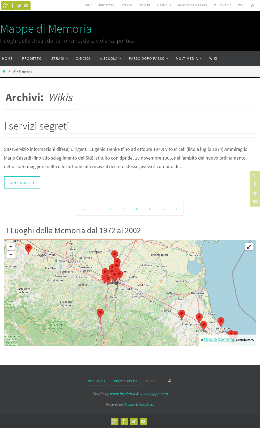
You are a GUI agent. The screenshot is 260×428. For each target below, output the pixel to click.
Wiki (241, 5)
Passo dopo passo (192, 5)
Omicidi (144, 5)
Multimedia (222, 5)
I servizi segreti (36, 125)
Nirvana (129, 404)
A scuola (164, 5)
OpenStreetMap (220, 339)
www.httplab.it (122, 393)
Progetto (106, 5)
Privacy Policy (126, 381)
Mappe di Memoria (46, 28)
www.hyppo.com (153, 393)
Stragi (127, 5)
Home (88, 5)
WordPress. (146, 404)
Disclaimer (96, 381)
